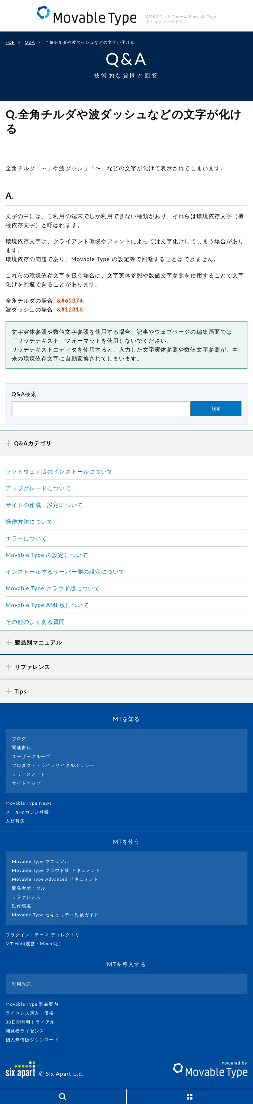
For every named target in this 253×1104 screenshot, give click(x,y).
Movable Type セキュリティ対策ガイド (55, 914)
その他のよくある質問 (35, 621)
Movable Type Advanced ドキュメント (55, 879)
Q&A (30, 42)
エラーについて (26, 538)
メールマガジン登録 (30, 812)
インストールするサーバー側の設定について (65, 571)
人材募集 (18, 821)
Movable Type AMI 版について (47, 605)
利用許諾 (21, 984)
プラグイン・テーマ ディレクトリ (46, 934)
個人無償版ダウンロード (35, 1039)
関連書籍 (21, 747)
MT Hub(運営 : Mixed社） (38, 943)
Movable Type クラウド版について (53, 588)
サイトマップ (26, 783)
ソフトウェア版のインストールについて (59, 471)
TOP (10, 42)
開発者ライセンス (28, 1031)
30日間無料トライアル (33, 1022)
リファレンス (26, 897)
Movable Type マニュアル (41, 861)
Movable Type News (32, 803)
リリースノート (29, 774)
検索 (216, 408)
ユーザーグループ (31, 756)
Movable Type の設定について (47, 554)
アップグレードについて (38, 488)
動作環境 (21, 906)
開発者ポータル (29, 888)
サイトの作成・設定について (44, 504)
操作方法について (29, 521)
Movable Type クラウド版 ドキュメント (56, 870)
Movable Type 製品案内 (35, 1004)
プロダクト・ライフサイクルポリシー (53, 765)
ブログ (19, 738)
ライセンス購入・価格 (33, 1013)
